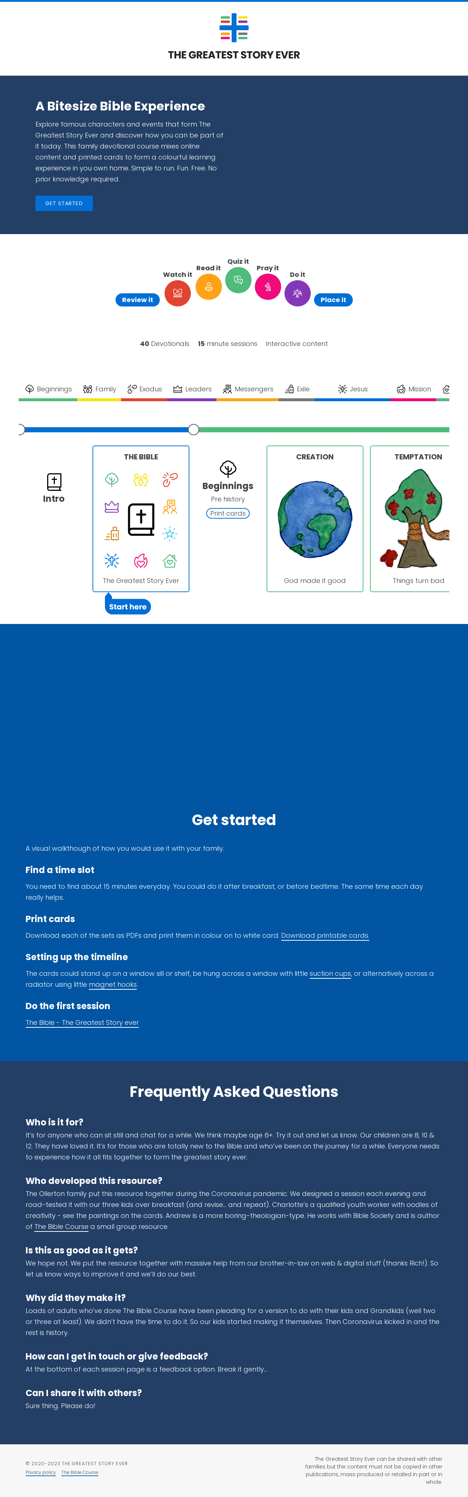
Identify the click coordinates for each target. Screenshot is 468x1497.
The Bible (141, 457)
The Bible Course (61, 1226)
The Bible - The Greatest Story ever (82, 1022)
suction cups (330, 973)
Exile (296, 389)
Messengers (248, 389)
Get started (64, 203)
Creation (315, 457)
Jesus (352, 389)
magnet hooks (113, 984)
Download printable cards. (325, 935)
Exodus (144, 389)
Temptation (418, 457)
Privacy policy (41, 1472)
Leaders (192, 389)
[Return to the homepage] (234, 56)
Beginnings (48, 389)
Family (99, 389)
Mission (413, 389)
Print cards (228, 513)
